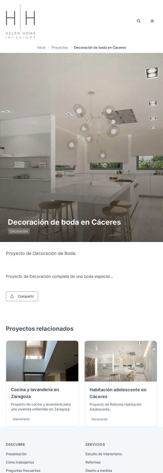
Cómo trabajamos (20, 462)
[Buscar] (138, 21)
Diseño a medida (98, 470)
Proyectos (60, 47)
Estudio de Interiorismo (103, 454)
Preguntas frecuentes (23, 470)
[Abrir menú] (152, 21)
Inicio (41, 47)
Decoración (19, 231)
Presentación (16, 454)
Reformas (93, 462)
